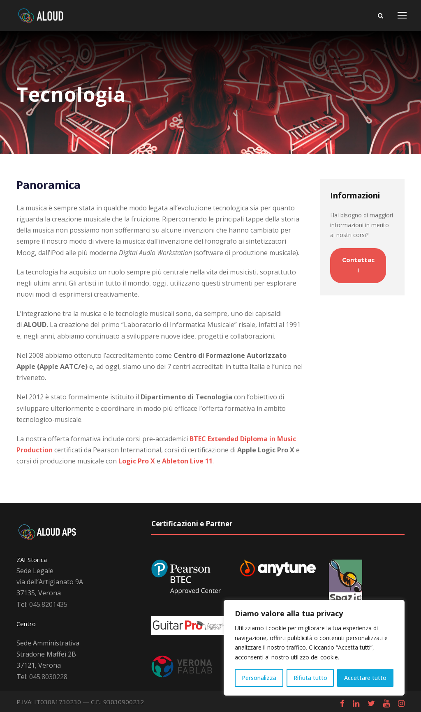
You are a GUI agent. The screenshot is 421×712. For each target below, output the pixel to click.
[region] (314, 648)
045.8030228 (48, 676)
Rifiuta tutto (310, 678)
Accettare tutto (365, 678)
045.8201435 (48, 604)
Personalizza (259, 678)
